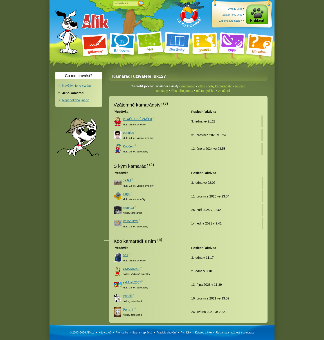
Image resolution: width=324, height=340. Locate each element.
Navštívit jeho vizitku (76, 85)
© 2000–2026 (82, 332)
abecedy (162, 91)
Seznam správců (142, 332)
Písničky (186, 332)
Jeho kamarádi (73, 93)
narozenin (188, 86)
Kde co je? (105, 332)
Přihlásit (257, 21)
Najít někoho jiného (75, 100)
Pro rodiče (122, 332)
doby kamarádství (219, 86)
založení (224, 91)
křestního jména (182, 91)
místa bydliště (205, 91)
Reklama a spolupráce (235, 332)
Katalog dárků (203, 332)
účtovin (240, 86)
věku (201, 86)
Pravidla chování (167, 332)
